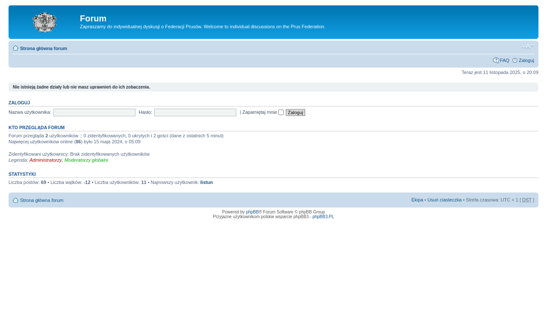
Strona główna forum (43, 48)
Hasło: (145, 112)
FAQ (504, 60)
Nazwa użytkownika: (30, 112)
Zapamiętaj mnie (263, 112)
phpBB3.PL (323, 216)
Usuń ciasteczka (444, 199)
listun (206, 182)
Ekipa (417, 199)
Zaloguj (526, 60)
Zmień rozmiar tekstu (528, 46)
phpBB (252, 212)
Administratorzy (45, 160)
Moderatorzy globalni (86, 160)
